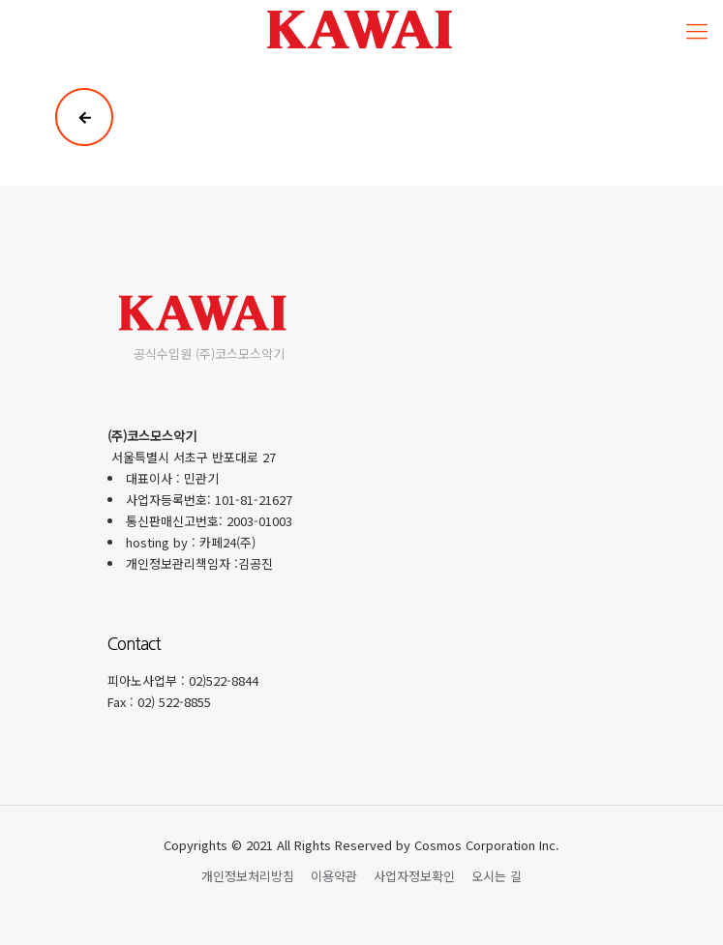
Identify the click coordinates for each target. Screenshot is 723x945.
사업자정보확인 (414, 876)
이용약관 (334, 876)
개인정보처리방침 (247, 876)
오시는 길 (496, 876)
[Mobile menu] (696, 29)
